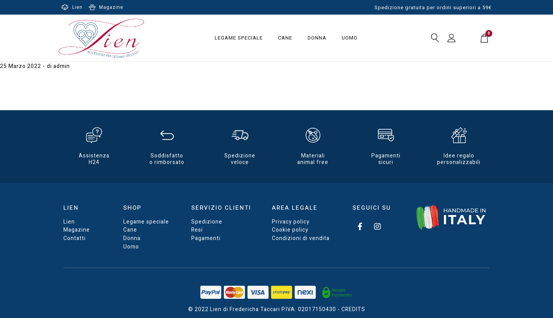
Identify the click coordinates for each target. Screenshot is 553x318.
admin (61, 66)
